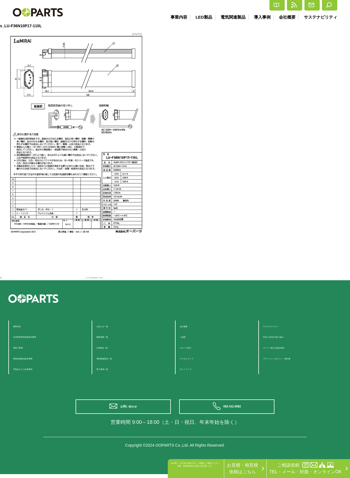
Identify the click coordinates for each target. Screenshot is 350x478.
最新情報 (261, 5)
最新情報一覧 (109, 336)
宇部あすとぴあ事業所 (35, 368)
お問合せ (295, 5)
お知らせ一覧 (109, 325)
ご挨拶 (186, 336)
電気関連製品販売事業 (35, 358)
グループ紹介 (193, 347)
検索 (325, 5)
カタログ (227, 5)
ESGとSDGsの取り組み (287, 336)
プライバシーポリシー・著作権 (294, 358)
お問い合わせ (130, 408)
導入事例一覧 (109, 368)
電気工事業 (24, 347)
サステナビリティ (320, 17)
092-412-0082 (234, 408)
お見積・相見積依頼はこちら (242, 468)
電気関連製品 (229, 17)
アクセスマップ (195, 358)
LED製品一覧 (109, 347)
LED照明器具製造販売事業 (39, 336)
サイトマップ (193, 368)
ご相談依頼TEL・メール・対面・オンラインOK (305, 468)
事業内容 (173, 17)
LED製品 (199, 17)
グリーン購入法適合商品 (287, 347)
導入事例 (260, 17)
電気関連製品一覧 (114, 358)
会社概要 (286, 17)
